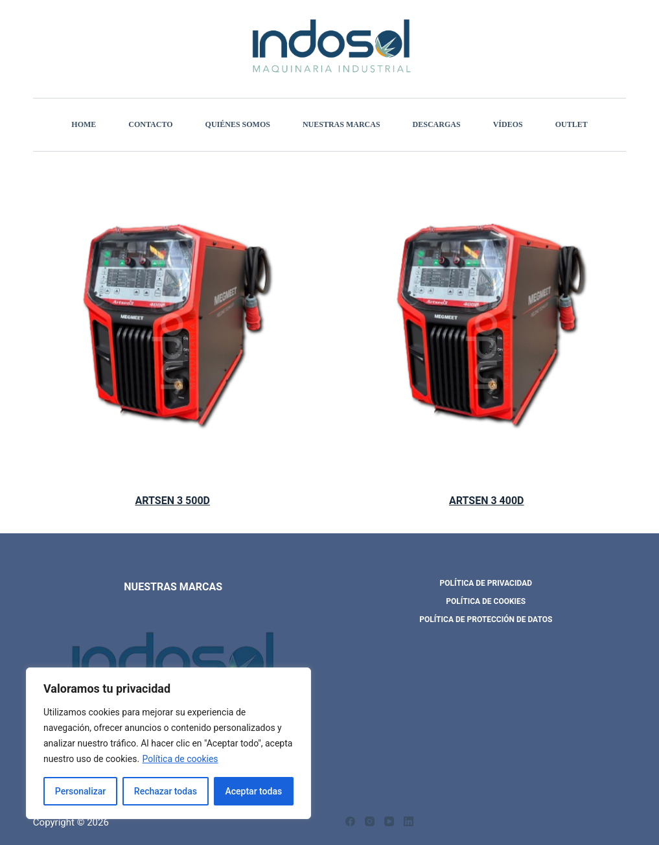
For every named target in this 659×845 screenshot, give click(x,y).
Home (83, 124)
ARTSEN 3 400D (486, 500)
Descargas (437, 124)
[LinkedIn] (408, 821)
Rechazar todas (165, 791)
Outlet (571, 124)
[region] (168, 743)
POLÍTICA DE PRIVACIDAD (486, 583)
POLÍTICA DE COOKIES (486, 601)
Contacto (150, 124)
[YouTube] (389, 821)
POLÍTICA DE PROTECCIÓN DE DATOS (485, 619)
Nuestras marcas (341, 124)
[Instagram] (370, 821)
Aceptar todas (254, 791)
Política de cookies (180, 759)
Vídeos (508, 124)
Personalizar (80, 791)
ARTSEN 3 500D (172, 500)
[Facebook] (350, 821)
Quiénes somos (237, 124)
